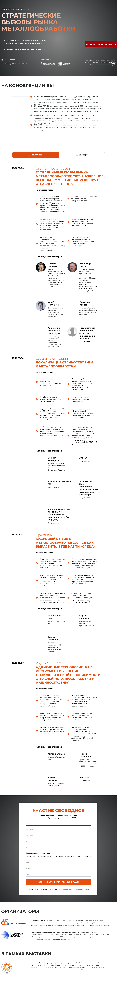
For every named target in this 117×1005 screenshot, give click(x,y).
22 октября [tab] (82, 154)
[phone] (58, 868)
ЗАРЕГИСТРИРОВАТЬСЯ (58, 882)
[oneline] (58, 842)
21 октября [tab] (35, 154)
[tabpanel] (58, 174)
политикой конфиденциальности (76, 889)
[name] (58, 824)
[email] (58, 874)
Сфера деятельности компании (38, 853)
